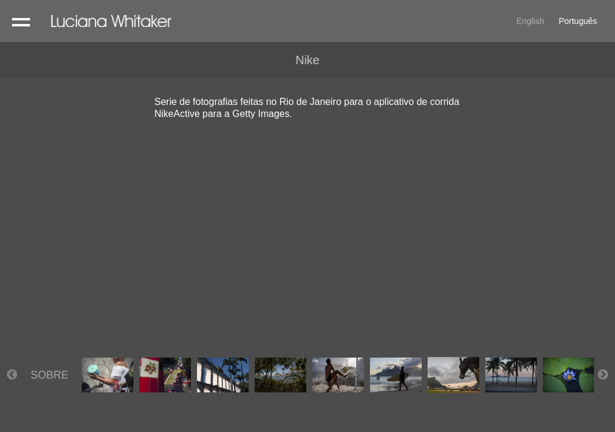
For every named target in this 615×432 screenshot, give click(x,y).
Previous (12, 375)
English (530, 21)
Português (578, 21)
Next (603, 375)
